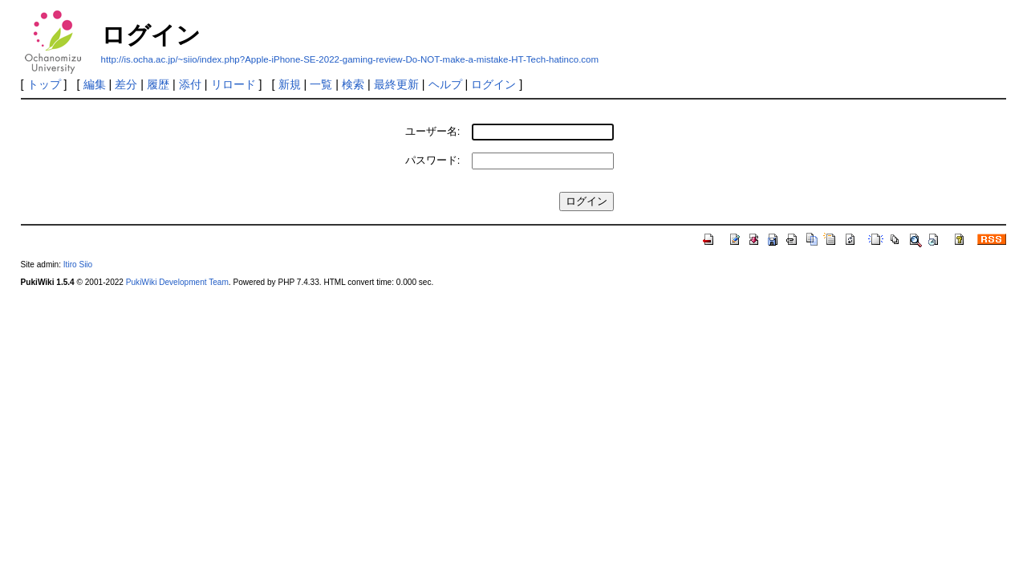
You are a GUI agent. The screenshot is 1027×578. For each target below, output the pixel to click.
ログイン (493, 84)
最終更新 (396, 84)
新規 (289, 84)
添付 (190, 84)
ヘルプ (445, 84)
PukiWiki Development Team (177, 282)
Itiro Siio (77, 264)
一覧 (321, 84)
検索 (353, 84)
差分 (126, 84)
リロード (233, 84)
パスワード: (433, 160)
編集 (94, 84)
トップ (44, 84)
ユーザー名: (433, 131)
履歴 (158, 84)
